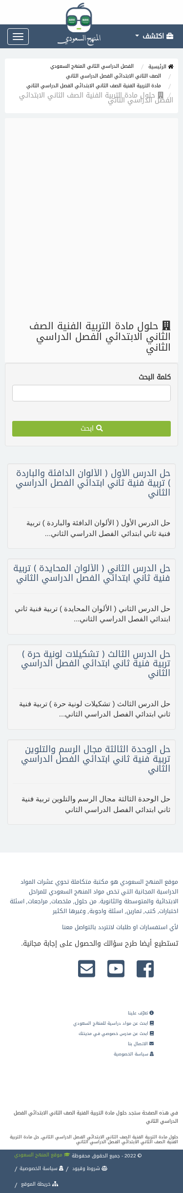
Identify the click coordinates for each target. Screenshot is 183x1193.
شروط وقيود (89, 1168)
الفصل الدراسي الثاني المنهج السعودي (92, 66)
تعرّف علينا (141, 1013)
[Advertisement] (91, 219)
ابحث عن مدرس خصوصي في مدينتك (116, 1033)
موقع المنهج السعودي (42, 1154)
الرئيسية (160, 66)
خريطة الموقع (39, 1184)
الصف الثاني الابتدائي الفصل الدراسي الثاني (113, 75)
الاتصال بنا (141, 1043)
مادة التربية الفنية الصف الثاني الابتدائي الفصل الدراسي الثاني (93, 85)
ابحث (92, 428)
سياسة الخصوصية (134, 1054)
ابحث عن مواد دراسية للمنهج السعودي (113, 1023)
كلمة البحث (155, 377)
